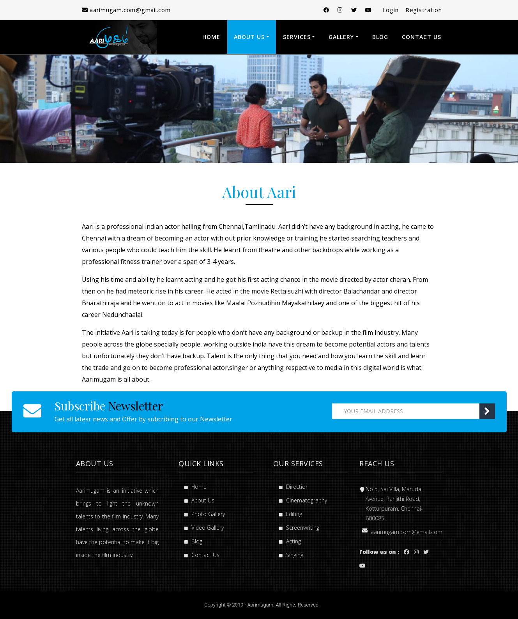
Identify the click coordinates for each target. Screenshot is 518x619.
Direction (294, 486)
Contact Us (421, 37)
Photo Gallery (204, 514)
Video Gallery (204, 527)
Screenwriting (299, 527)
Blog (380, 37)
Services (297, 37)
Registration (423, 10)
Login (388, 10)
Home (211, 37)
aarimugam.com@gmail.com (127, 10)
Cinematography (303, 500)
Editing (291, 514)
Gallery (341, 37)
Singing (291, 555)
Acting (290, 541)
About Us (249, 37)
